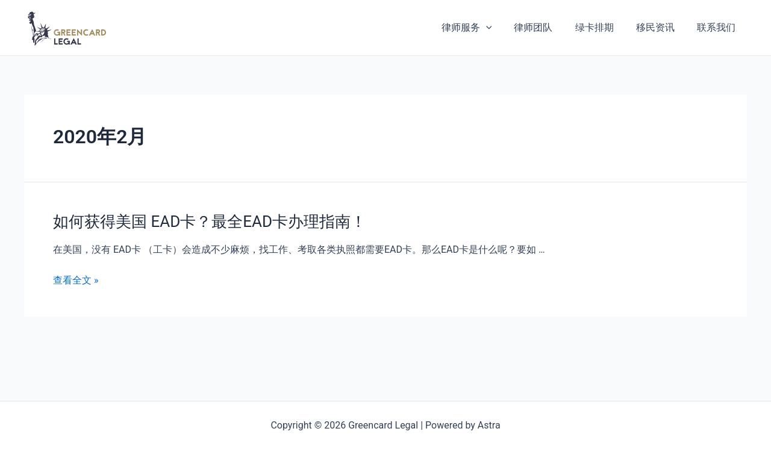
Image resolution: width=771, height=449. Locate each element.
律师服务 (480, 28)
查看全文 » (75, 280)
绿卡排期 (602, 27)
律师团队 (544, 27)
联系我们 (718, 27)
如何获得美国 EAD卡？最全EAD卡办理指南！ (209, 221)
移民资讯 (660, 27)
